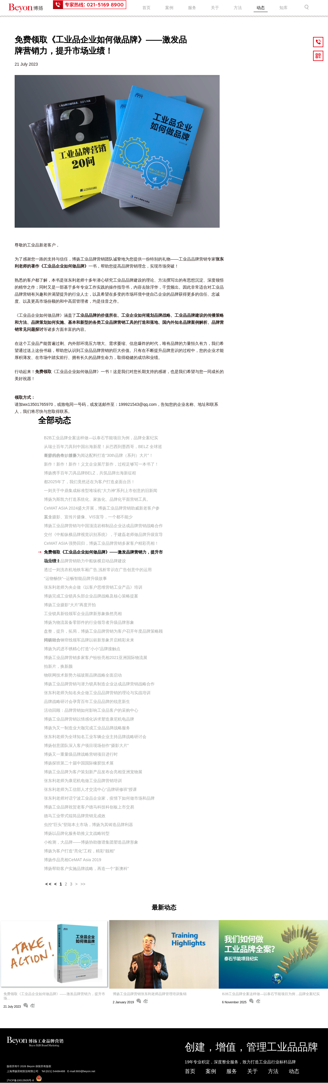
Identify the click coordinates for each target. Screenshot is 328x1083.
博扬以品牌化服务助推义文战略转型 (77, 833)
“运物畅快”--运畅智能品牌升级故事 (75, 578)
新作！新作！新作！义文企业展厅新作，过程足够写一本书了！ (101, 464)
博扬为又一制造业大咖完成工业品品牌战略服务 (87, 728)
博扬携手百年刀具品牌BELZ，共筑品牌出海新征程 (90, 473)
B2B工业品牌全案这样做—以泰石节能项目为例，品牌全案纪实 (101, 437)
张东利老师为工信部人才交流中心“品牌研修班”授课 (90, 789)
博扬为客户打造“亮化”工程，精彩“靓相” (79, 851)
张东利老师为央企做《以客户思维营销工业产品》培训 (93, 587)
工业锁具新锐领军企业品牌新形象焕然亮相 (83, 613)
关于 (215, 7)
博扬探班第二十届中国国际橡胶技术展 (79, 763)
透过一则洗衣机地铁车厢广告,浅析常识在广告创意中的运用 (98, 569)
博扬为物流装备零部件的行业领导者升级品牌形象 (89, 622)
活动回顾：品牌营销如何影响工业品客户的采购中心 (91, 710)
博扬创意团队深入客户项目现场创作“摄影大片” (86, 745)
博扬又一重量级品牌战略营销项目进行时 (81, 754)
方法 (238, 7)
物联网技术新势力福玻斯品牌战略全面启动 (83, 675)
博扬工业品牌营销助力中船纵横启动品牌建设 (85, 560)
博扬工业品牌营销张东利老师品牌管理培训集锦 (150, 994)
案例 (169, 7)
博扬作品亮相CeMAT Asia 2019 (72, 859)
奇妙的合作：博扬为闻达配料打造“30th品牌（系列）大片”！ (98, 455)
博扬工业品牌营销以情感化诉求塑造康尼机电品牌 (89, 719)
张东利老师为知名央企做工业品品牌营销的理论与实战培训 (97, 692)
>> (83, 884)
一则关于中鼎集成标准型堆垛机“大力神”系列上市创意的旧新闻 (100, 490)
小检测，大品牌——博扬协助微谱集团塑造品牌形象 (91, 842)
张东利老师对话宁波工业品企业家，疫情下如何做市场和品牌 (99, 798)
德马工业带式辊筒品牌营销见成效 (74, 815)
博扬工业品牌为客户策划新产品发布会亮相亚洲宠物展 (93, 771)
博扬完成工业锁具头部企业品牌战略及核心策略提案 (91, 596)
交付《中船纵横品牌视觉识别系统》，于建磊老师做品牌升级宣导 (103, 534)
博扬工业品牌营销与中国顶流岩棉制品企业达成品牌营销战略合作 (103, 525)
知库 (283, 7)
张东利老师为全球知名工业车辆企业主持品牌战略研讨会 (95, 736)
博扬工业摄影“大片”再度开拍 (70, 604)
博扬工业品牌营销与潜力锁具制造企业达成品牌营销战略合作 (99, 684)
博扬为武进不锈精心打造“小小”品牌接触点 (82, 648)
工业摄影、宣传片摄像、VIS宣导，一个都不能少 (88, 517)
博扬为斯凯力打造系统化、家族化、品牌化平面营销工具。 (97, 499)
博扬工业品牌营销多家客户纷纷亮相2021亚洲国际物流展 (95, 657)
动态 (261, 7)
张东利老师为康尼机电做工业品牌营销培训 (83, 780)
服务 (192, 7)
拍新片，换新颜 (58, 666)
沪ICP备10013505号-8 (20, 1080)
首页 (146, 7)
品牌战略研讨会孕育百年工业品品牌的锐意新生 (87, 701)
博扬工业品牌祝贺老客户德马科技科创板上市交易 (89, 807)
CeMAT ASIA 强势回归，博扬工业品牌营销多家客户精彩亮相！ (101, 543)
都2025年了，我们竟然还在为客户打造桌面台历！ (89, 481)
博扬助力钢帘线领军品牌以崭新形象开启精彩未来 (89, 640)
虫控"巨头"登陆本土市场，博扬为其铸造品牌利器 (88, 824)
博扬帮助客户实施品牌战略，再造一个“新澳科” (86, 868)
